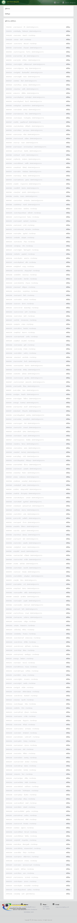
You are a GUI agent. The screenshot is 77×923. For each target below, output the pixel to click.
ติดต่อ (56, 2)
